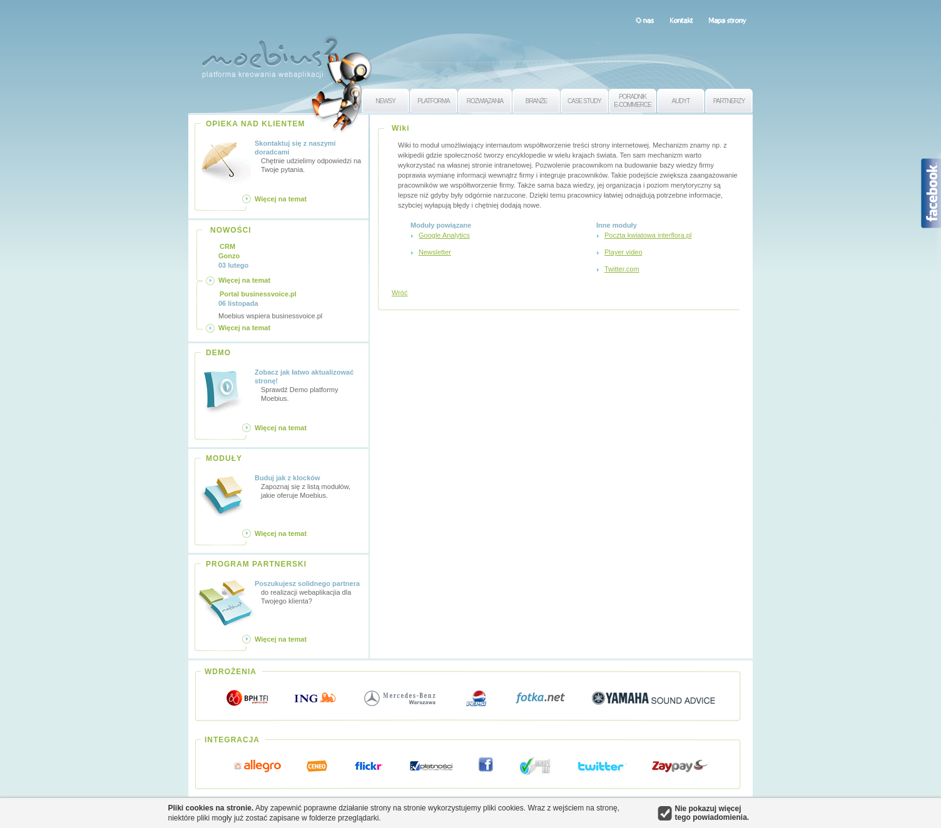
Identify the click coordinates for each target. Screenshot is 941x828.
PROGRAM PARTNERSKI (256, 564)
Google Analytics (444, 235)
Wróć (399, 292)
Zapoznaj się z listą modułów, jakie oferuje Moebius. (309, 486)
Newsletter (435, 252)
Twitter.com (621, 269)
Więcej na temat (281, 199)
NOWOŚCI (231, 230)
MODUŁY (224, 458)
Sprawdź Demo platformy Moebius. (309, 385)
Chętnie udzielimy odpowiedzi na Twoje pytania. (309, 156)
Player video (623, 252)
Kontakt (681, 20)
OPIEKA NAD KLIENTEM (255, 123)
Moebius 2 (270, 54)
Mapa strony (727, 20)
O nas (645, 20)
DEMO (218, 352)
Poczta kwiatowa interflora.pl (647, 235)
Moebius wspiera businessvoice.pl (270, 305)
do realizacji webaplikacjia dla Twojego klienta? (309, 592)
